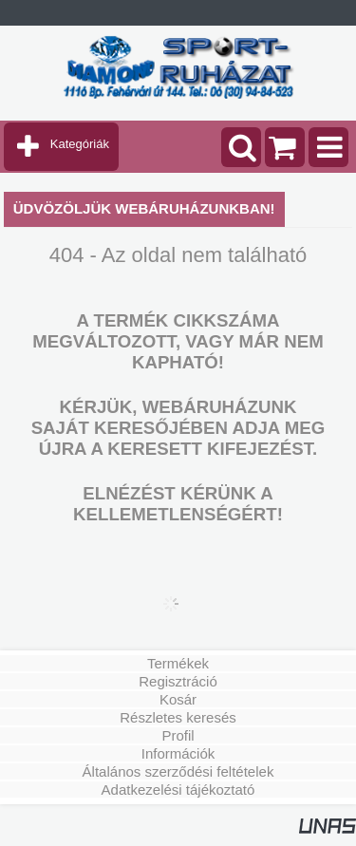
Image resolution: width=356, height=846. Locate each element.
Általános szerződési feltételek (178, 771)
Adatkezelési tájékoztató (178, 789)
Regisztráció (178, 681)
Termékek (178, 663)
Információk (178, 753)
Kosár (178, 699)
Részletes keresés (178, 717)
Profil (177, 735)
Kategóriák (79, 144)
